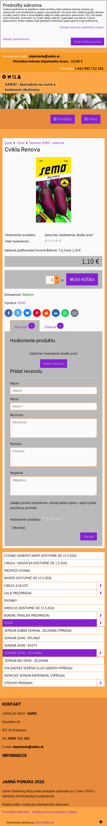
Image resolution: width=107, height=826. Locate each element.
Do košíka (82, 279)
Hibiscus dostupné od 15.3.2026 (29, 608)
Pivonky (10, 600)
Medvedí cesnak (17, 570)
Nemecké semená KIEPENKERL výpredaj (34, 675)
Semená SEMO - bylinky (22, 638)
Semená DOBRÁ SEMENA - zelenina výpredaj (37, 630)
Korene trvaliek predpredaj (54, 615)
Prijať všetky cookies (87, 41)
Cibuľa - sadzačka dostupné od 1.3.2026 (35, 563)
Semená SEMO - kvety (20, 645)
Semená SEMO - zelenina (54, 653)
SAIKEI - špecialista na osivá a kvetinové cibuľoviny (30, 87)
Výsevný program (54, 683)
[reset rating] (43, 518)
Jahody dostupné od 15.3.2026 (28, 578)
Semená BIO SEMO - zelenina (26, 660)
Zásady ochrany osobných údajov (54, 812)
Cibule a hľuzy (54, 585)
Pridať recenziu (53, 363)
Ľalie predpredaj (54, 593)
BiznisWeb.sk (45, 822)
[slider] (53, 240)
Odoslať (88, 536)
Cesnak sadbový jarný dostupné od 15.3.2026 (40, 555)
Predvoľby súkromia (15, 812)
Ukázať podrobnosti (16, 39)
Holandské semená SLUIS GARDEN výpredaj (38, 668)
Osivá (54, 623)
